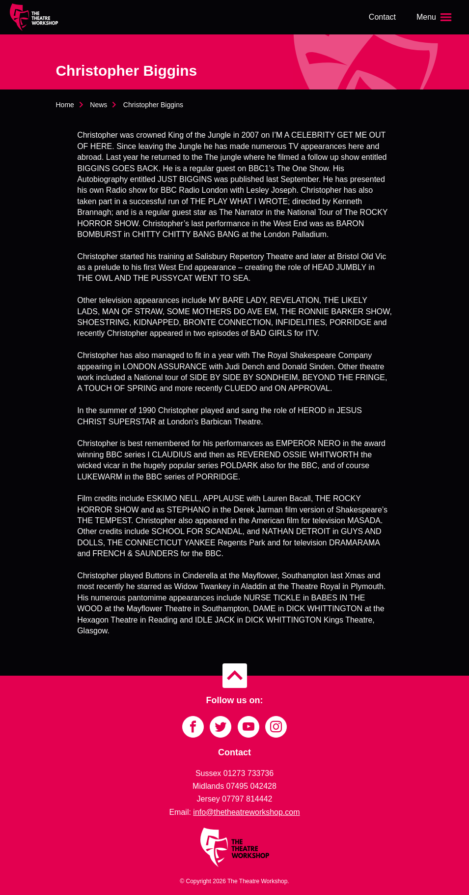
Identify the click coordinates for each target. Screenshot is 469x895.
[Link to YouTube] (248, 727)
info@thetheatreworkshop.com (246, 812)
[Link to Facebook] (193, 727)
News (98, 105)
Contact (382, 17)
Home (65, 105)
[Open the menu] (435, 17)
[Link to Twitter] (220, 727)
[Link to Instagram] (276, 727)
